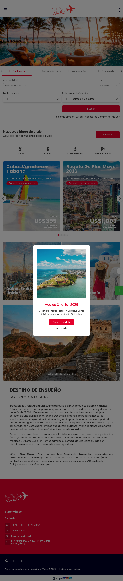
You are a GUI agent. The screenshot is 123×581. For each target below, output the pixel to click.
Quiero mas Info (62, 322)
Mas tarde (61, 328)
